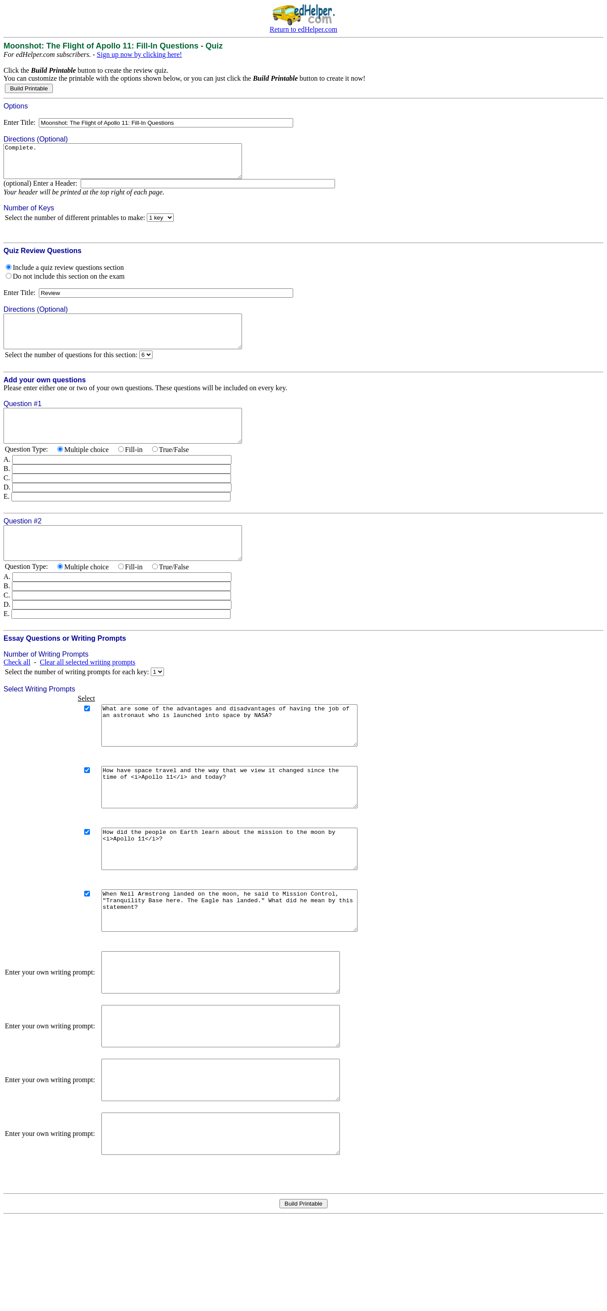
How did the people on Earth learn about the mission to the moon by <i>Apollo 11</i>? (244, 895)
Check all (17, 688)
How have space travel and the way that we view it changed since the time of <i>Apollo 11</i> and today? (244, 825)
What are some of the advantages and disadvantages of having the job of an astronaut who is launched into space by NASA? (244, 756)
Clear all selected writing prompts (87, 688)
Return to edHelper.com (303, 29)
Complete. (137, 164)
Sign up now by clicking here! (139, 54)
